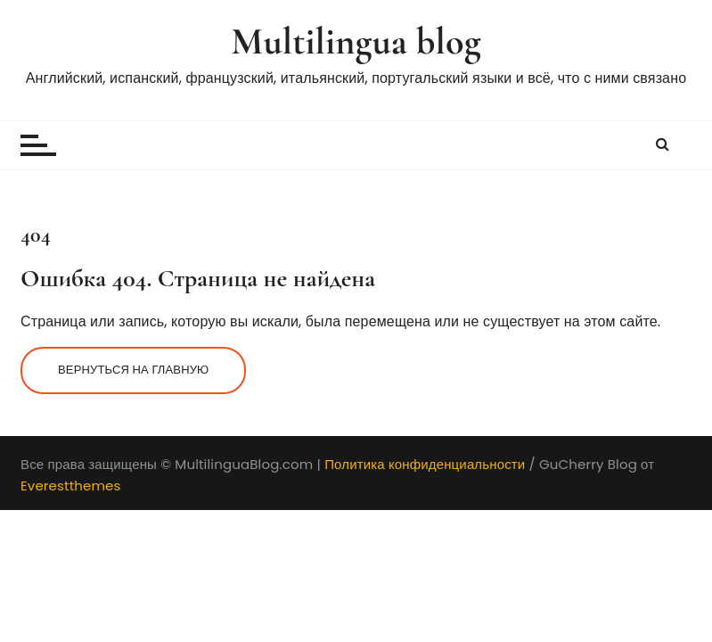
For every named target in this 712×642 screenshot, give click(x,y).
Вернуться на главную (133, 369)
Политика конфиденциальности (424, 464)
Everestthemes (70, 485)
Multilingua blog (355, 41)
